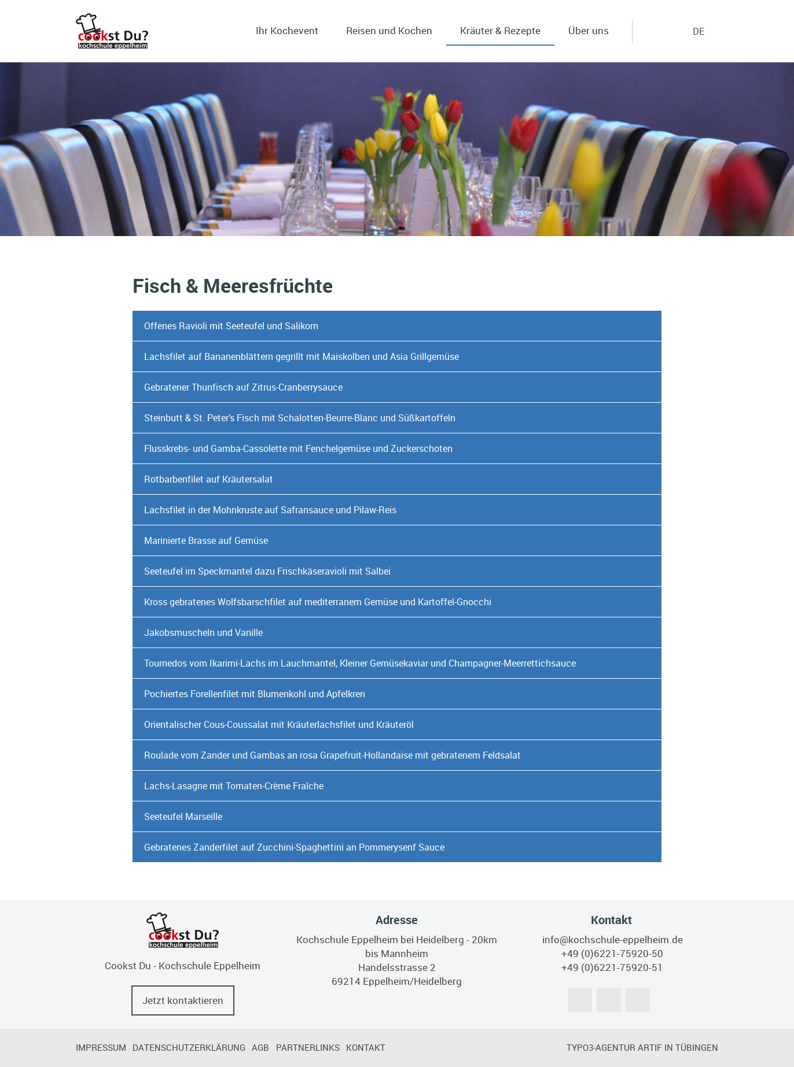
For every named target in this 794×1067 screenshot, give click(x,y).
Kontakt (365, 1047)
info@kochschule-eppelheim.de (612, 939)
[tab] (397, 326)
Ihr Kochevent (287, 30)
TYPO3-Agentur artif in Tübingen (642, 1047)
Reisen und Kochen (389, 30)
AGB (260, 1047)
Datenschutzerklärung (189, 1047)
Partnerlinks (308, 1047)
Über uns (588, 30)
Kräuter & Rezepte (500, 30)
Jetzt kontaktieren (182, 1000)
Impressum (101, 1047)
